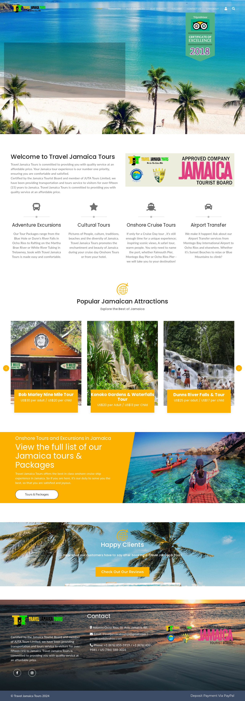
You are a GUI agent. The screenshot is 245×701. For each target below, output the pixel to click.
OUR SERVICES (158, 8)
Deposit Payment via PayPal (212, 696)
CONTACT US (194, 8)
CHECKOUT (212, 8)
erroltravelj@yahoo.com (106, 638)
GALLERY (177, 8)
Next (239, 368)
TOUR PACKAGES (135, 8)
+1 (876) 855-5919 (117, 645)
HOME (98, 8)
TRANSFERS (114, 8)
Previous (6, 368)
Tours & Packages (37, 494)
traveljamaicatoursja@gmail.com (124, 634)
